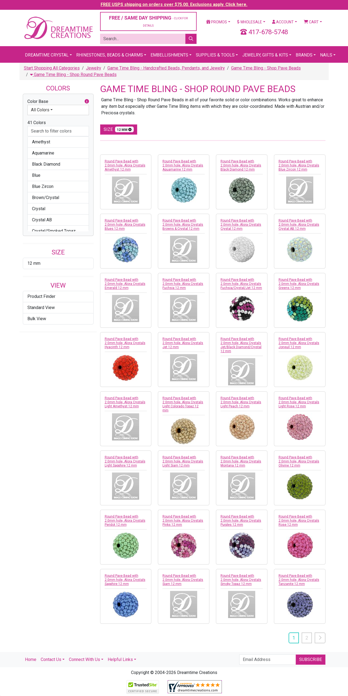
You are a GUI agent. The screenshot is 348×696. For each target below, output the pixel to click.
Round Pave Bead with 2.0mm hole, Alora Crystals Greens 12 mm (299, 284)
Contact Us (51, 659)
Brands (304, 55)
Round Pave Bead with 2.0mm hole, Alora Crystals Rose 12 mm (299, 521)
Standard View (41, 307)
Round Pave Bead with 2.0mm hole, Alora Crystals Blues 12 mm (125, 225)
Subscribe (310, 659)
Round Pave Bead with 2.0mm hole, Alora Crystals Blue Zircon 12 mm (299, 165)
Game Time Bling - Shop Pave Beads (266, 68)
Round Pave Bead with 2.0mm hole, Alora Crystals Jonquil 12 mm (299, 343)
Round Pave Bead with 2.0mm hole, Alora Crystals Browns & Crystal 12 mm (182, 225)
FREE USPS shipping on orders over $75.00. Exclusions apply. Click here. (174, 4)
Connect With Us (84, 659)
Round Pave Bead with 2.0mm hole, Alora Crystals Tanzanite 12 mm (299, 580)
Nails (326, 55)
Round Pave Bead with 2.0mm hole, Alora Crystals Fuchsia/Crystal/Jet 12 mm (241, 284)
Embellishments (169, 55)
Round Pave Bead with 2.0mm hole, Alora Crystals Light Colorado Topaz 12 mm (182, 404)
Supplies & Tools (215, 55)
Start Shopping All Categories (52, 68)
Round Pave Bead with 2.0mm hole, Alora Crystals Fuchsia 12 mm (182, 284)
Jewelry (93, 68)
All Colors (40, 109)
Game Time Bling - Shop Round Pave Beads (73, 74)
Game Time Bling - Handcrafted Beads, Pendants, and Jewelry (166, 68)
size (119, 129)
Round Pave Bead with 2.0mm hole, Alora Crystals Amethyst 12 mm (125, 165)
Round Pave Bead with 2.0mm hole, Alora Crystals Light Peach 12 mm (241, 402)
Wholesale (249, 22)
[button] (87, 101)
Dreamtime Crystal (47, 55)
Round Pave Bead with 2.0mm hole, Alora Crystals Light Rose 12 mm (299, 402)
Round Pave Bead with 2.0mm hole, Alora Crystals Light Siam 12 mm (182, 461)
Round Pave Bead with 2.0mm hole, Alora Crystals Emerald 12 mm (125, 284)
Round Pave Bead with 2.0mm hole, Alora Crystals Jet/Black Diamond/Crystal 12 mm (241, 345)
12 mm (33, 263)
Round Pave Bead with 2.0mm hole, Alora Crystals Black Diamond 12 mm (241, 165)
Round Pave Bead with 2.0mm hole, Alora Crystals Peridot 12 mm (125, 521)
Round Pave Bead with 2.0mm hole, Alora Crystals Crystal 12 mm (241, 225)
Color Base (58, 101)
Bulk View (36, 318)
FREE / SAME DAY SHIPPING (148, 21)
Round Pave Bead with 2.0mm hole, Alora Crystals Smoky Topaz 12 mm (241, 580)
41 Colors (36, 122)
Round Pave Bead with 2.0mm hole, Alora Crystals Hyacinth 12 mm (125, 343)
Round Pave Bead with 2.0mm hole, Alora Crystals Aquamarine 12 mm (182, 165)
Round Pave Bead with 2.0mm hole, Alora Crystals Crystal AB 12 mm (299, 225)
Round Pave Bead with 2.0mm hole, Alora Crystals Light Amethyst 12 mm (125, 402)
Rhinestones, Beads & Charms (109, 55)
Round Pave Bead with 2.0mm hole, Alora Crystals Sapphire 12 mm (125, 580)
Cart (311, 22)
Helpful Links (120, 659)
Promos (216, 22)
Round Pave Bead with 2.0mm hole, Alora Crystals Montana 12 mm (241, 461)
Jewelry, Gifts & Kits (265, 55)
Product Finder (41, 296)
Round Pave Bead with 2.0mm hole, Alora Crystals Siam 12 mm (182, 580)
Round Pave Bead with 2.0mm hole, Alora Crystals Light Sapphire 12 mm (125, 461)
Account (283, 22)
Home (30, 659)
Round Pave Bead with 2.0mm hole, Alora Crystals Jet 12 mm (182, 343)
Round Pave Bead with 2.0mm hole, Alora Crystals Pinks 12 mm (182, 521)
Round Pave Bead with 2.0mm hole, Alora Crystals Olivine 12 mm (299, 461)
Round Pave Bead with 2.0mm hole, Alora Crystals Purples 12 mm (241, 521)
